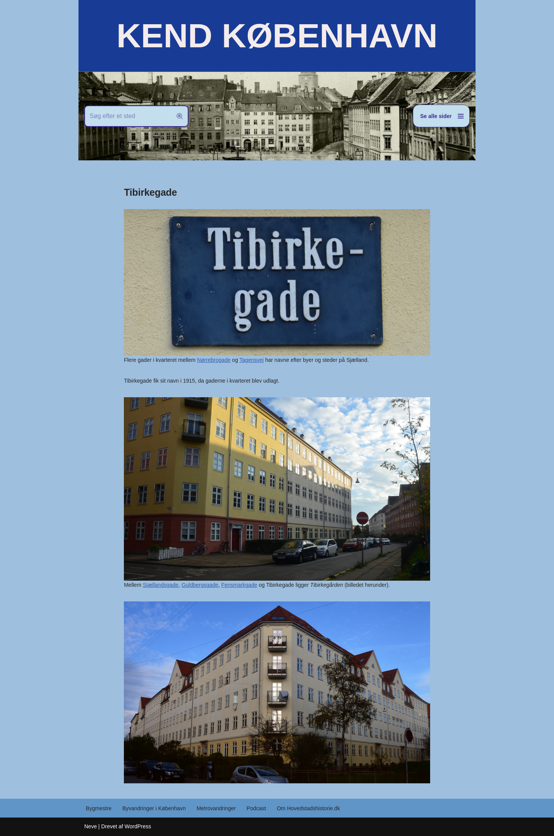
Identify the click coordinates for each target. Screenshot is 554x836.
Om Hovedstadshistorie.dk (308, 808)
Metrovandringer (216, 808)
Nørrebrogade (213, 360)
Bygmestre (99, 808)
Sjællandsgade (161, 585)
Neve (90, 826)
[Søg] (127, 116)
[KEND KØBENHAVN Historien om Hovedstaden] (277, 36)
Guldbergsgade (200, 585)
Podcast (256, 808)
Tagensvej (251, 360)
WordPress (138, 826)
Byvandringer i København (154, 808)
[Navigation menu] (441, 116)
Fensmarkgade (239, 585)
